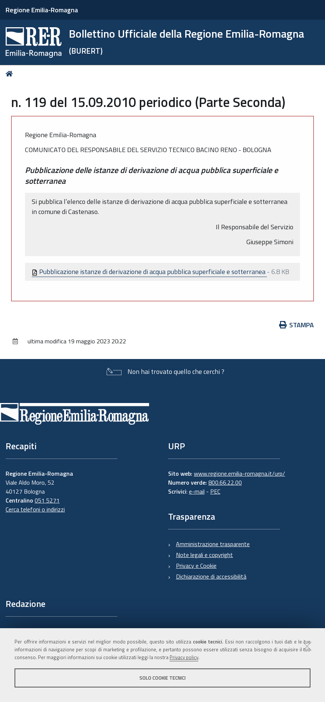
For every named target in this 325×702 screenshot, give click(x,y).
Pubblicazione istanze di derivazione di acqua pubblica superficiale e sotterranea (149, 272)
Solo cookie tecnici (162, 677)
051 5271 (47, 500)
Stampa (296, 325)
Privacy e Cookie (196, 565)
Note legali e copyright (204, 554)
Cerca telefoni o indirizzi (35, 509)
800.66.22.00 (225, 482)
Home (11, 73)
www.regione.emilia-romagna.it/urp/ (239, 473)
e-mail (197, 491)
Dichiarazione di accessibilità (211, 576)
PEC (215, 491)
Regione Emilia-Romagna (42, 10)
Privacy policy (184, 657)
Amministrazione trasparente (213, 543)
